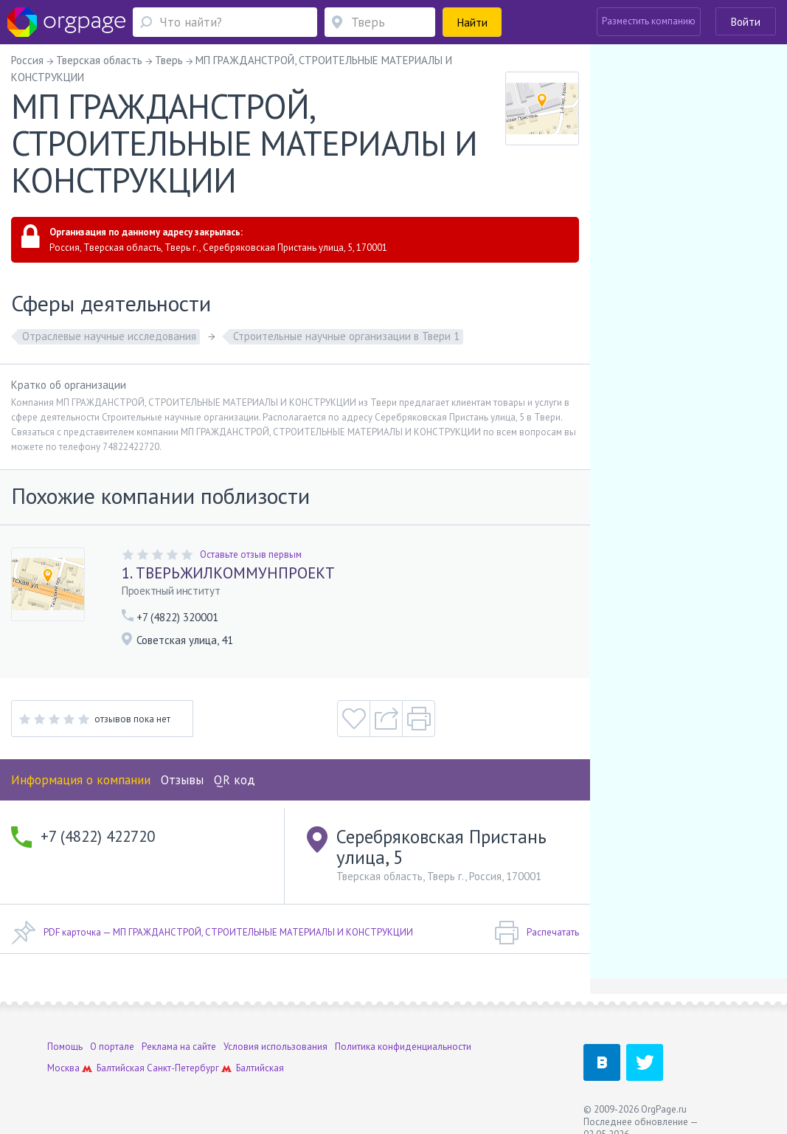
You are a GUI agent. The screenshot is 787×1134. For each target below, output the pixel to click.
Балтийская (121, 1068)
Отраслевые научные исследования (109, 336)
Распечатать (536, 932)
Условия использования (275, 1046)
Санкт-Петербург (183, 1068)
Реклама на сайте (179, 1046)
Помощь (65, 1046)
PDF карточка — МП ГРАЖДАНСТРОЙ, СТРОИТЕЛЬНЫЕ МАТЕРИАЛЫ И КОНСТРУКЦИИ (212, 932)
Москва (63, 1068)
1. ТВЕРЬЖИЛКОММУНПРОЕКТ (228, 573)
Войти (745, 22)
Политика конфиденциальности (403, 1046)
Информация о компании (80, 780)
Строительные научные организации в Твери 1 (346, 336)
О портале (112, 1046)
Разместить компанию (649, 21)
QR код (234, 780)
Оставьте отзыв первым (251, 554)
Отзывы (182, 780)
